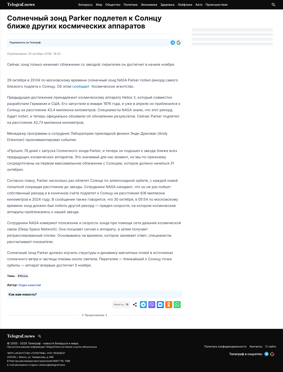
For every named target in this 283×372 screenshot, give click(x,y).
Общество (112, 4)
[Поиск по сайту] (273, 4)
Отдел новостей (29, 285)
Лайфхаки (185, 4)
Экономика (149, 4)
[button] (173, 42)
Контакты (256, 346)
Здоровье (167, 4)
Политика (131, 4)
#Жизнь (23, 275)
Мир (99, 4)
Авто (198, 4)
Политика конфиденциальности (225, 346)
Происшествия (216, 4)
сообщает (81, 86)
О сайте (270, 346)
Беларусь (85, 4)
